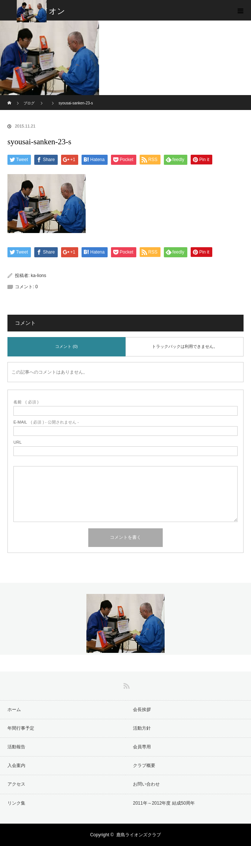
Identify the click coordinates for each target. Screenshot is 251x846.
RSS (125, 684)
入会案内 (16, 765)
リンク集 (16, 803)
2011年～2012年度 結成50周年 (164, 803)
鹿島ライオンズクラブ (138, 834)
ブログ (29, 103)
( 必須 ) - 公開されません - (46, 422)
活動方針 (142, 728)
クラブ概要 (144, 765)
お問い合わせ (146, 784)
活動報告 (16, 746)
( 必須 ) (25, 402)
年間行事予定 (20, 728)
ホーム (14, 709)
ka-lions (38, 275)
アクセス (16, 784)
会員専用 (142, 746)
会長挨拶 (142, 709)
